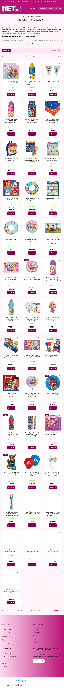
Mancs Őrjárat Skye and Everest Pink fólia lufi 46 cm (52, 319)
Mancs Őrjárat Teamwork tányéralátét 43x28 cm (52, 238)
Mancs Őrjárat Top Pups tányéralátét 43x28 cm (11, 278)
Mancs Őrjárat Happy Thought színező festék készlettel (32, 319)
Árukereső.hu (21, 681)
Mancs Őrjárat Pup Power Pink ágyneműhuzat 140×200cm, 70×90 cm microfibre (53, 514)
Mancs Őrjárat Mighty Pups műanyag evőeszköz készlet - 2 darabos (11, 514)
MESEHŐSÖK (29, 16)
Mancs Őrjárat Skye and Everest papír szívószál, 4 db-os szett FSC (52, 474)
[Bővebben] (32, 44)
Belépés (35, 629)
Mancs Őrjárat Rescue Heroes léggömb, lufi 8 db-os (32, 474)
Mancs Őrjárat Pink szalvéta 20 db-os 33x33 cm (52, 434)
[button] (32, 8)
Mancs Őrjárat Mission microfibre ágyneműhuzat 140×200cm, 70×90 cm (32, 121)
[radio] (58, 57)
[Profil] (50, 8)
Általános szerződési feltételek (10, 653)
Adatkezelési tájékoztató (9, 656)
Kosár (34, 639)
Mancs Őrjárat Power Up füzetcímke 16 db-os (52, 159)
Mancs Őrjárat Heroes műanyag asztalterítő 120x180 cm (52, 120)
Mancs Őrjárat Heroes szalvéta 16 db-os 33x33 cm (11, 200)
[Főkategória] (23, 16)
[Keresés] (43, 8)
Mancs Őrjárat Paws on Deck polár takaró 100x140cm (53, 551)
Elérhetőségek (6, 666)
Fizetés (4, 660)
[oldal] (26, 57)
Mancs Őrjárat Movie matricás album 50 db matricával (32, 160)
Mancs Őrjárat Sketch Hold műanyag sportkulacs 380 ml (11, 120)
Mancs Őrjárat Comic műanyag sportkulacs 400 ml (11, 434)
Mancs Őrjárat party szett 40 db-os (52, 356)
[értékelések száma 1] (11, 163)
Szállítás (4, 663)
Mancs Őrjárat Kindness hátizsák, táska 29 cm (11, 159)
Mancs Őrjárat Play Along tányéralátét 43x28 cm (32, 512)
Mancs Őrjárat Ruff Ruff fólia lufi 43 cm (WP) (53, 394)
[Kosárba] (11, 94)
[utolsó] (40, 57)
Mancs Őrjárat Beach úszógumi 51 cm (11, 238)
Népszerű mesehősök (8, 640)
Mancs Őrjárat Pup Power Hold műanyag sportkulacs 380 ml (32, 83)
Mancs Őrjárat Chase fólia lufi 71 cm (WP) (11, 473)
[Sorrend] (60, 57)
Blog (34, 642)
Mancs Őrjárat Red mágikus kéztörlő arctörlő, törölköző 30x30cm (11, 396)
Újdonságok (5, 636)
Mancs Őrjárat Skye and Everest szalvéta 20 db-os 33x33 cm (11, 83)
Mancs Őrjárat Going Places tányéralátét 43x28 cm (32, 357)
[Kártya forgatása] (17, 63)
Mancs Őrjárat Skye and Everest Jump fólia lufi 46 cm (32, 279)
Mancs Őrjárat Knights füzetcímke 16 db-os (53, 199)
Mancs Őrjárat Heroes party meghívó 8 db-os (11, 356)
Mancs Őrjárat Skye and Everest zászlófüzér (53, 82)
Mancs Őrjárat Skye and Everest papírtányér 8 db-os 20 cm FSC (32, 395)
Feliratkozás (39, 661)
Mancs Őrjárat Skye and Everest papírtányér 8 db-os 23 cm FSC (32, 239)
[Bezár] (60, 2)
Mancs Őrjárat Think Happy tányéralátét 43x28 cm (11, 591)
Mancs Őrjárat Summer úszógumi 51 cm (32, 199)
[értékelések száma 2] (53, 243)
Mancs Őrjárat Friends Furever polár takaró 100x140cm (32, 551)
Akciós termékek (7, 633)
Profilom (35, 636)
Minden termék (6, 629)
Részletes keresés (7, 643)
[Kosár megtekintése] (57, 8)
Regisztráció (36, 632)
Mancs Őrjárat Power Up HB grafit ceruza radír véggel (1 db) (32, 434)
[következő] (37, 57)
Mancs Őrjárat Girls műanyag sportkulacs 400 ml (11, 319)
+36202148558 (11, 1)
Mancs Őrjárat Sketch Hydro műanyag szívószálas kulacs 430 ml (53, 279)
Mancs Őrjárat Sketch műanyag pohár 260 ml (11, 550)
